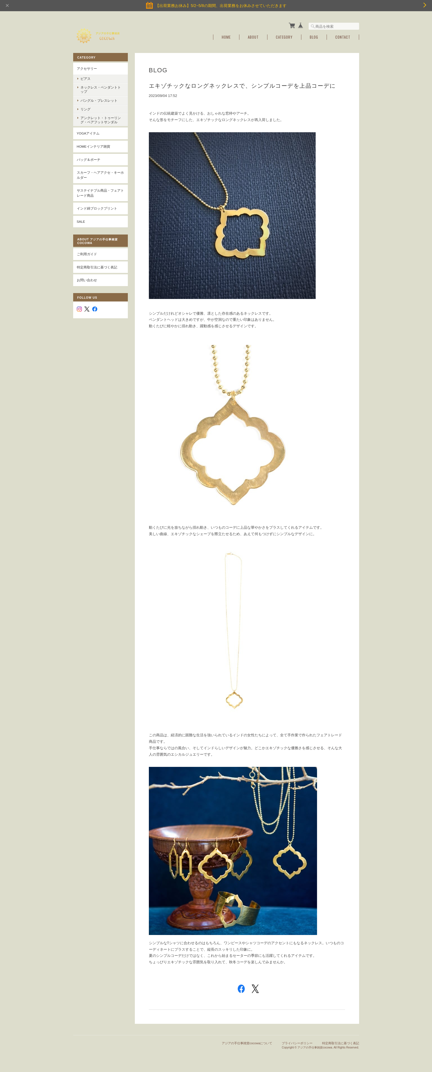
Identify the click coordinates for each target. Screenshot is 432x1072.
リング (85, 109)
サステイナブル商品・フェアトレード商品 (100, 193)
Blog (314, 37)
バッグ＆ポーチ (88, 159)
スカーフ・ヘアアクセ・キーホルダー (100, 175)
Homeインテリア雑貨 (93, 146)
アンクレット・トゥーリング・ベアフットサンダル (100, 120)
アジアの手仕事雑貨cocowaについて (247, 1043)
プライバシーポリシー (297, 1043)
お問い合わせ (87, 280)
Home (226, 37)
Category (284, 37)
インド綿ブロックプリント (97, 208)
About (253, 37)
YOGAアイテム (88, 133)
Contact (342, 37)
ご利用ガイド (87, 254)
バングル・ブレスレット (98, 100)
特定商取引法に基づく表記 (97, 267)
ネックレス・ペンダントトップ (100, 89)
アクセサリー (87, 68)
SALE (81, 221)
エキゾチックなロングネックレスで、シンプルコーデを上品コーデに (242, 86)
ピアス (85, 78)
